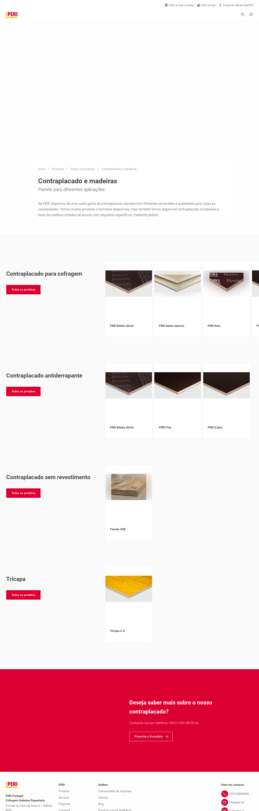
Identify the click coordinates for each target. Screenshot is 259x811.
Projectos (64, 804)
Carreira (103, 797)
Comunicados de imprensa (114, 791)
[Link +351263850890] (237, 793)
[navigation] (23, 289)
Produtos (58, 169)
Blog (101, 804)
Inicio (42, 169)
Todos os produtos (83, 169)
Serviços (64, 797)
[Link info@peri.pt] (237, 802)
